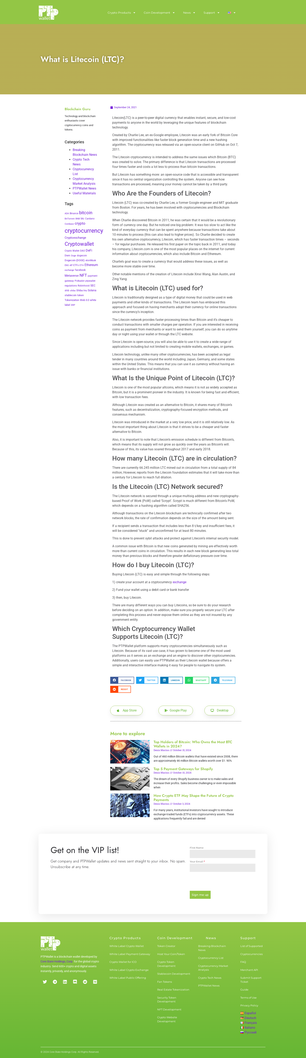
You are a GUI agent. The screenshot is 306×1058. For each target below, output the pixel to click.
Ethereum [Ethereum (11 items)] (91, 265)
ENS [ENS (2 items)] (67, 265)
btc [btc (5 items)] (82, 218)
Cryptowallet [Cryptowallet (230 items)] (79, 244)
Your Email (197, 861)
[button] (122, 680)
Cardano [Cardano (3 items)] (90, 218)
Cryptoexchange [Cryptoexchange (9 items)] (75, 238)
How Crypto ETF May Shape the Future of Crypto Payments (194, 798)
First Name (197, 847)
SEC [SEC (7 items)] (92, 285)
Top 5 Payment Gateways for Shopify (183, 769)
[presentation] (222, 881)
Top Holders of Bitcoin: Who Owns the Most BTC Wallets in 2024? (193, 744)
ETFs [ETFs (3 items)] (76, 265)
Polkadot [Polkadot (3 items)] (80, 280)
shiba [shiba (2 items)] (72, 290)
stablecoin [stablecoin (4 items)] (70, 295)
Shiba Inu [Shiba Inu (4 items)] (81, 290)
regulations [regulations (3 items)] (71, 285)
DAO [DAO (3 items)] (82, 250)
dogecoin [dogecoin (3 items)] (82, 255)
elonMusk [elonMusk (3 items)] (91, 260)
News (189, 12)
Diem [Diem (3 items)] (67, 255)
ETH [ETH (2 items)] (82, 265)
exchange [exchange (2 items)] (69, 270)
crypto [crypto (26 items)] (80, 223)
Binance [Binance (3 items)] (74, 213)
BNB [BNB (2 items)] (77, 218)
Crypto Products (122, 12)
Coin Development (159, 12)
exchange (179, 582)
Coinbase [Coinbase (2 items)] (69, 224)
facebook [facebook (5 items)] (80, 269)
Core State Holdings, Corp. (57, 959)
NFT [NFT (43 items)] (83, 275)
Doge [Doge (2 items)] (73, 255)
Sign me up (200, 895)
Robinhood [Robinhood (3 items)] (84, 285)
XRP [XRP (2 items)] (73, 305)
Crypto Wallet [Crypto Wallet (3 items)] (72, 250)
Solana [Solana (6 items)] (92, 290)
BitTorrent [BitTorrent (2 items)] (70, 218)
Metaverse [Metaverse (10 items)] (72, 275)
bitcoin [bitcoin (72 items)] (85, 212)
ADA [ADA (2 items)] (67, 213)
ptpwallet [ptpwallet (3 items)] (90, 280)
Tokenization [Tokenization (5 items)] (72, 300)
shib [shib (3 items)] (67, 290)
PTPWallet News (84, 188)
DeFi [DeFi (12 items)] (89, 250)
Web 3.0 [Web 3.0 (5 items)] (84, 300)
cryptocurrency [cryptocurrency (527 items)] (84, 230)
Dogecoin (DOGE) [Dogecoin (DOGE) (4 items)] (75, 260)
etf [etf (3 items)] (71, 265)
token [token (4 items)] (80, 295)
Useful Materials (84, 193)
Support (212, 12)
